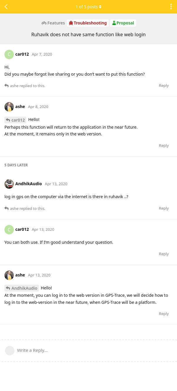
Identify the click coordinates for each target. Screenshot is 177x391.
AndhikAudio (24, 288)
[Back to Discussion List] (6, 7)
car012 (18, 120)
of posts (88, 6)
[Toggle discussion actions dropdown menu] (171, 7)
